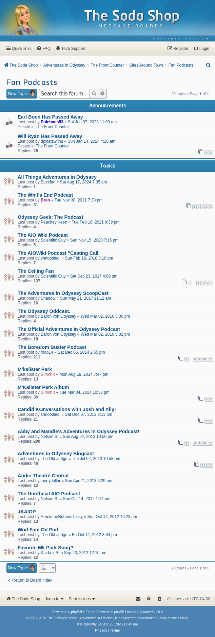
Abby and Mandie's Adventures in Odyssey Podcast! (78, 431)
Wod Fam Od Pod (38, 529)
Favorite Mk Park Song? (45, 547)
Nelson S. (49, 436)
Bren (45, 200)
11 (210, 359)
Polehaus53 (52, 122)
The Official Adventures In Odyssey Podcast (69, 329)
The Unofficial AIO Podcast (49, 493)
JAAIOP (27, 511)
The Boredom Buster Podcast (52, 347)
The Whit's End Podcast (45, 195)
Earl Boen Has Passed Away (50, 117)
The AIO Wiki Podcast (43, 235)
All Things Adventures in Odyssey (57, 177)
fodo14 (47, 352)
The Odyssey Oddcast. (44, 311)
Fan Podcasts (31, 82)
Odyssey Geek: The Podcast (50, 217)
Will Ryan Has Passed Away (50, 136)
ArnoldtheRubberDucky (62, 516)
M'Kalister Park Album (43, 387)
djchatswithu (52, 141)
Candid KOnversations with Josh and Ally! (67, 409)
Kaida (46, 552)
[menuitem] (181, 38)
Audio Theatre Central (43, 475)
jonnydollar (50, 480)
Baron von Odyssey (58, 316)
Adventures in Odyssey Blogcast (56, 453)
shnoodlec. (50, 258)
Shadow (48, 298)
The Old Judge (54, 458)
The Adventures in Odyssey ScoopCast (63, 293)
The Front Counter (52, 126)
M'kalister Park (35, 369)
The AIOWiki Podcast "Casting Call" (59, 253)
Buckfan (48, 182)
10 (204, 359)
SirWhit (48, 374)
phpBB (76, 612)
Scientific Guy (53, 240)
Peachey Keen (54, 222)
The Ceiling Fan (36, 271)
